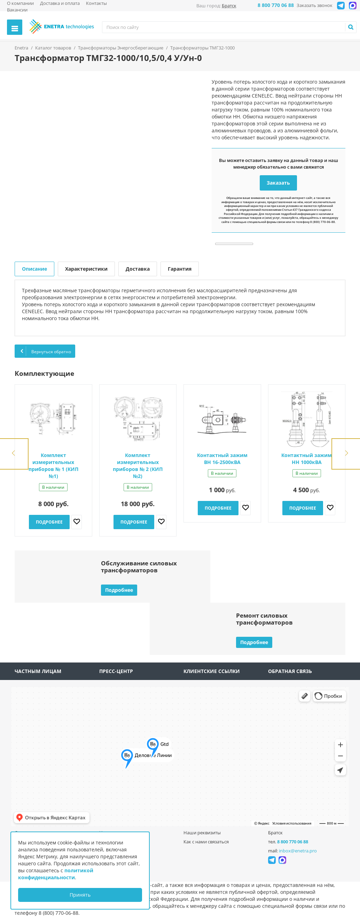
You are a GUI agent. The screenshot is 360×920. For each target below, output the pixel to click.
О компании (20, 3)
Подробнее (49, 522)
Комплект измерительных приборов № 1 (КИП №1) (53, 465)
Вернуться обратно (45, 351)
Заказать (278, 182)
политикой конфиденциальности (55, 874)
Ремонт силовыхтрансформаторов (264, 618)
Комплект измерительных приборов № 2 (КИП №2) (138, 465)
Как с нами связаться (206, 841)
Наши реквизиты (202, 832)
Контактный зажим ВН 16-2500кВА (222, 458)
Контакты (96, 3)
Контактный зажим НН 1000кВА (306, 458)
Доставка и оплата (60, 3)
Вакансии (17, 10)
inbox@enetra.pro (298, 851)
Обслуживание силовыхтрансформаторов (139, 566)
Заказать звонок (314, 5)
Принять (80, 894)
